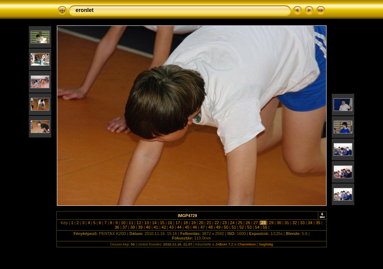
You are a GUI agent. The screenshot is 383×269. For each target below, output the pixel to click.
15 (162, 222)
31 (287, 222)
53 (249, 227)
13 (146, 222)
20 (201, 222)
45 (187, 227)
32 (294, 222)
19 (193, 222)
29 (271, 222)
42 (163, 227)
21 (209, 222)
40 (148, 227)
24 (232, 222)
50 (226, 227)
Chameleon (247, 244)
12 (138, 222)
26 (248, 222)
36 (117, 227)
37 (125, 227)
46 (195, 227)
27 (255, 222)
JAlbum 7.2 (224, 244)
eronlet (85, 10)
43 (171, 227)
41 (156, 227)
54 (257, 227)
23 (224, 222)
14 (154, 222)
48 (210, 227)
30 (279, 222)
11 (131, 222)
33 (302, 222)
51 (233, 227)
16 (169, 222)
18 (185, 222)
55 (264, 227)
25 (240, 222)
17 (177, 222)
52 (241, 227)
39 (140, 227)
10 (123, 222)
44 (179, 227)
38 (132, 227)
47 (202, 227)
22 (216, 222)
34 (310, 222)
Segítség (266, 244)
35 (318, 222)
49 (218, 227)
